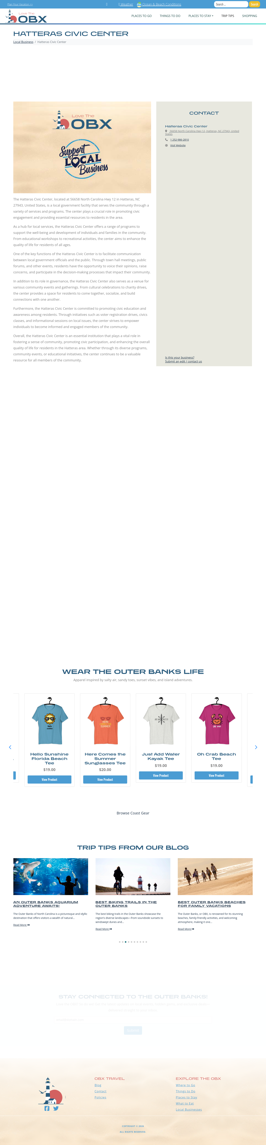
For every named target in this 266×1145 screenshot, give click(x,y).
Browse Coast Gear (133, 813)
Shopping (249, 16)
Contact (100, 1091)
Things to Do (185, 1091)
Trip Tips (227, 16)
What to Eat (185, 1103)
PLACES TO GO (142, 16)
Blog (98, 1085)
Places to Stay (186, 1097)
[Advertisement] (133, 74)
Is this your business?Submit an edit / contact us (183, 359)
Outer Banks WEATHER (133, 1044)
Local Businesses (189, 1110)
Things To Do (170, 16)
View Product (49, 779)
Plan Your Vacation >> (20, 4)
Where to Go (185, 1085)
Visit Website (178, 145)
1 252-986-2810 (179, 139)
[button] (256, 747)
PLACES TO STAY (199, 16)
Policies (100, 1097)
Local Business (23, 42)
